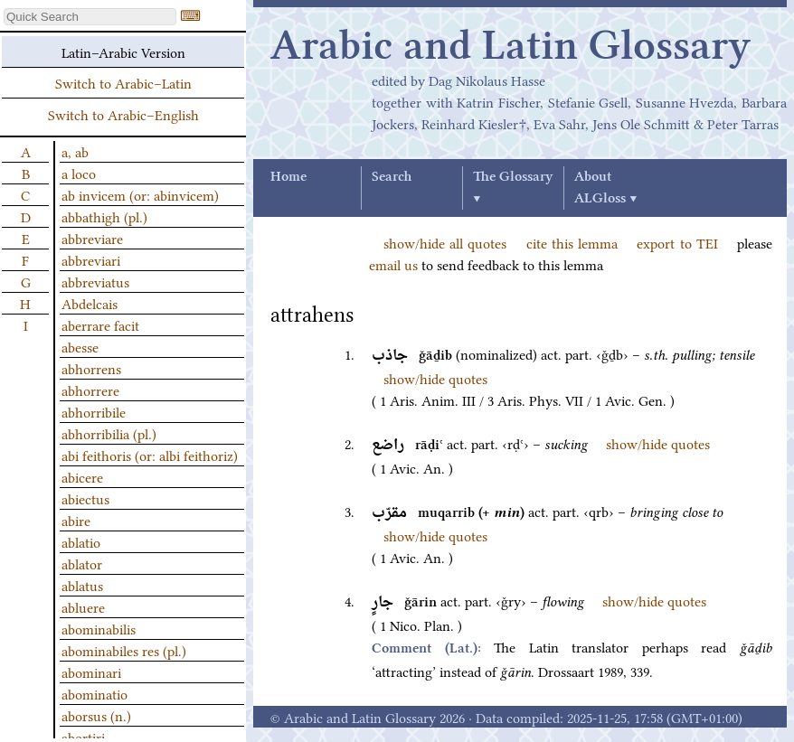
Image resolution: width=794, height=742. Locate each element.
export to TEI (677, 242)
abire (75, 520)
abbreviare (92, 238)
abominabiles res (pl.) (123, 650)
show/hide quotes (435, 378)
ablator (81, 563)
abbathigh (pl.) (104, 216)
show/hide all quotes (444, 242)
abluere (83, 606)
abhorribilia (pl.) (108, 433)
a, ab (75, 151)
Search (391, 177)
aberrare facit (100, 324)
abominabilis (98, 628)
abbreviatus (95, 281)
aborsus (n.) (96, 715)
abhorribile (93, 411)
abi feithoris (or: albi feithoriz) (149, 455)
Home (288, 177)
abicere (82, 476)
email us (393, 264)
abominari (91, 671)
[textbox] (90, 16)
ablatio (80, 541)
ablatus (82, 585)
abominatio (94, 693)
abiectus (85, 498)
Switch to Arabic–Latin (123, 82)
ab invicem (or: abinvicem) (140, 194)
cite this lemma (572, 242)
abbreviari (90, 259)
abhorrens (91, 368)
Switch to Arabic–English (123, 114)
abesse (80, 346)
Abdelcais (89, 303)
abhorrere (90, 389)
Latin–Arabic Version (123, 51)
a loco (78, 173)
